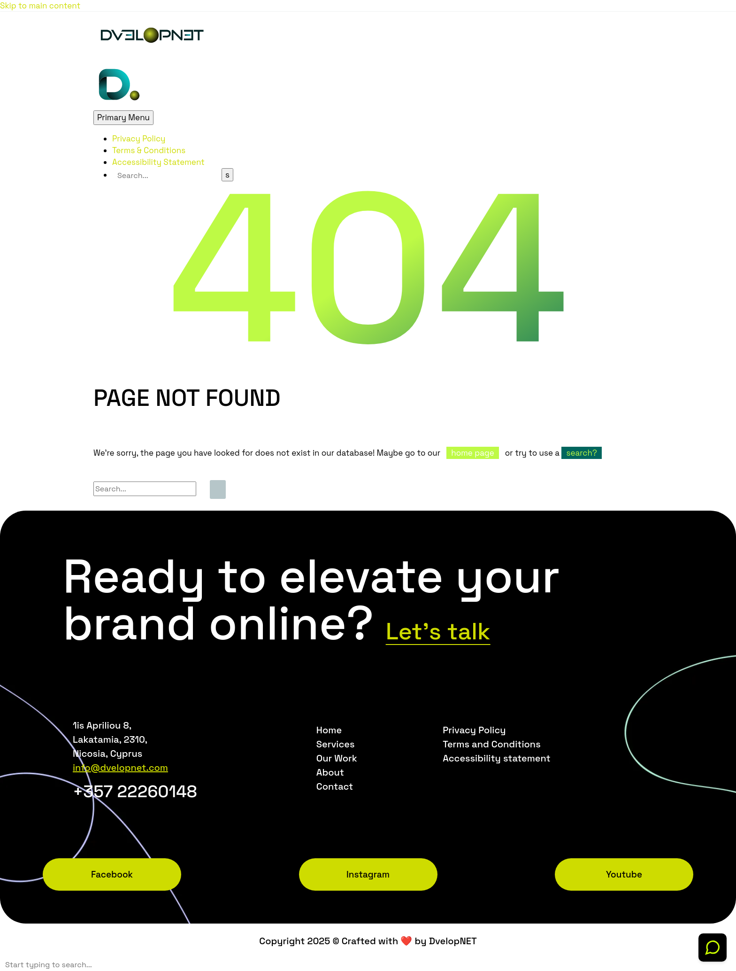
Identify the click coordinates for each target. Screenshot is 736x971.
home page (472, 453)
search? (581, 453)
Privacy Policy (139, 138)
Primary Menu (123, 117)
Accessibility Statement (158, 162)
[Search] (167, 175)
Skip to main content (40, 5)
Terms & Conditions (148, 150)
